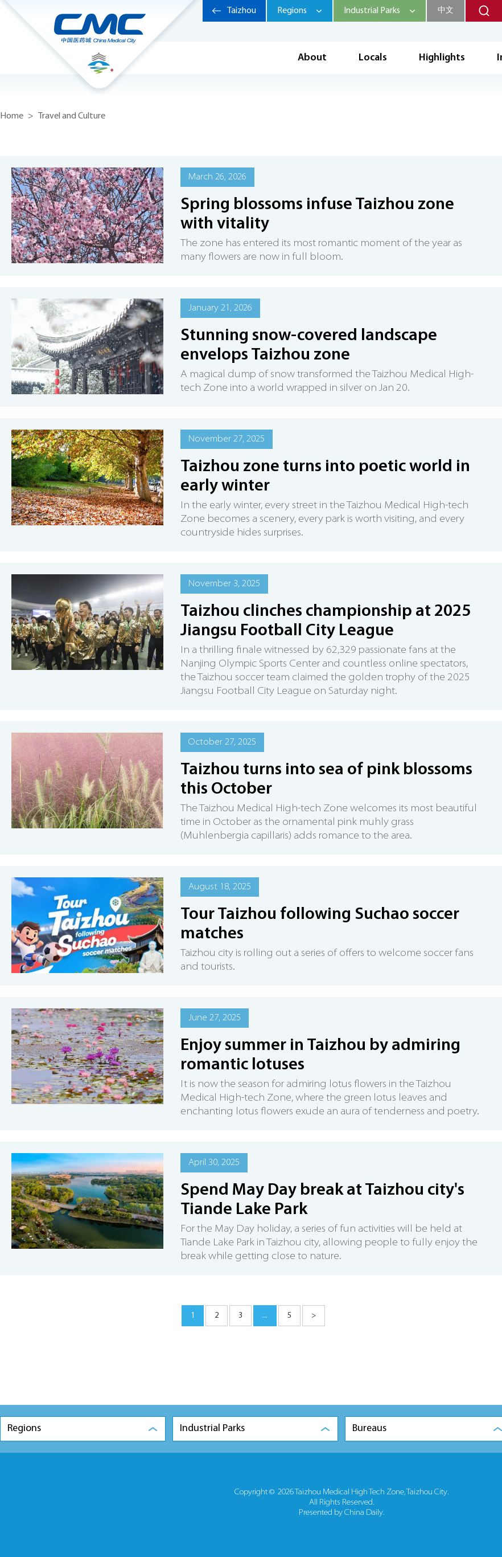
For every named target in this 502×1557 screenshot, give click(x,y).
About (312, 57)
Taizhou (241, 10)
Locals (373, 57)
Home (11, 116)
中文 (446, 10)
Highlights (442, 57)
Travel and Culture (71, 116)
